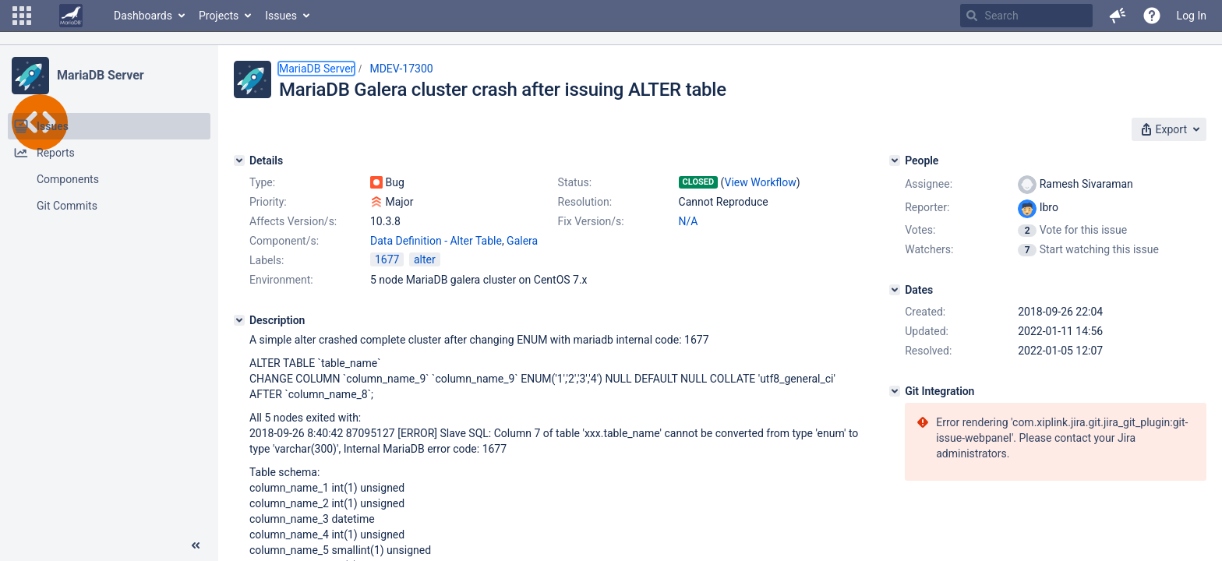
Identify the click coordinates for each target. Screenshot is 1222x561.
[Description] (239, 320)
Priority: (268, 202)
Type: (262, 182)
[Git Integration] (894, 391)
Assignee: (928, 184)
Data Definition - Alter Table (436, 241)
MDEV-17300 (401, 68)
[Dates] (894, 289)
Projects (218, 15)
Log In (1191, 15)
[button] (22, 15)
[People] (894, 160)
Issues (281, 15)
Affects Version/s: (293, 221)
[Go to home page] (70, 15)
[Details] (239, 160)
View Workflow (760, 182)
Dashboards (143, 15)
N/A (688, 221)
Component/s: (284, 241)
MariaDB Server (100, 75)
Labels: (266, 260)
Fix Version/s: (591, 221)
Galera (522, 241)
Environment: (281, 279)
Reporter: (927, 207)
